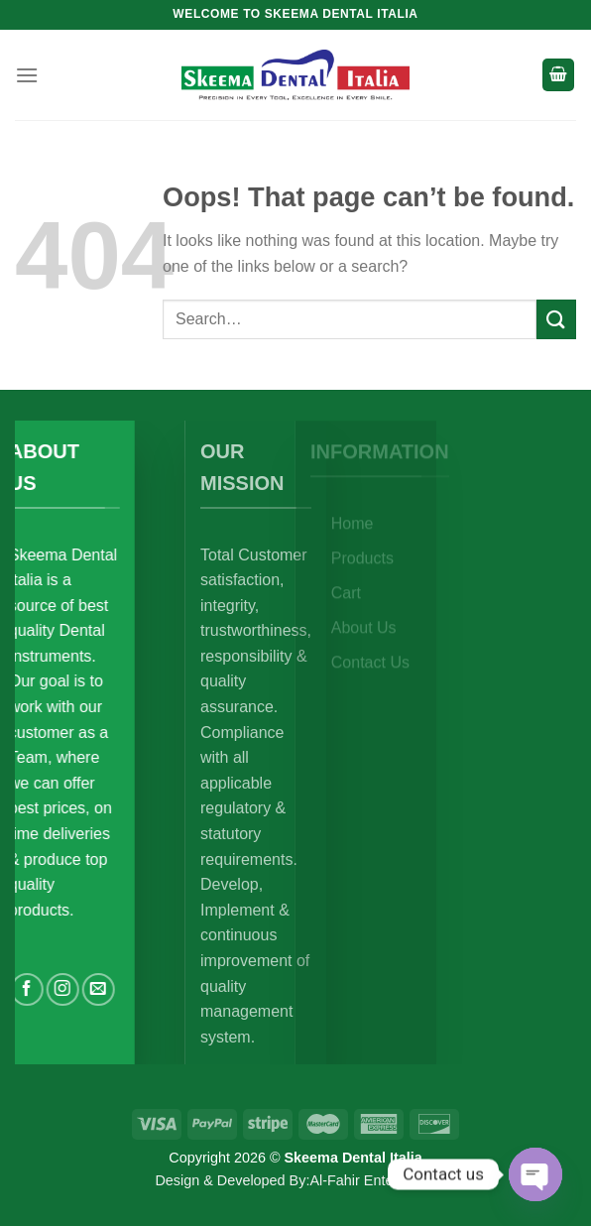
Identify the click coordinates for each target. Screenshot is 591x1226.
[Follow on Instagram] (114, 989)
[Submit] (556, 319)
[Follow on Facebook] (78, 989)
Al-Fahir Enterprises (372, 1180)
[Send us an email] (150, 989)
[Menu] (27, 75)
